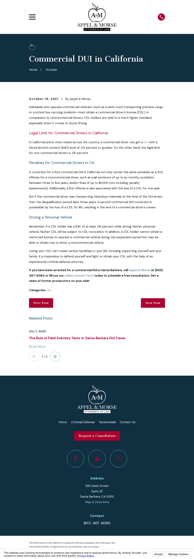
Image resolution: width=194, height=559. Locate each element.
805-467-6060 (97, 523)
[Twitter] (118, 458)
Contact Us (127, 422)
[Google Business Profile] (97, 458)
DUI (146, 142)
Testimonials (107, 422)
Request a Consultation (97, 436)
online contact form (79, 275)
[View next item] (55, 356)
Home (63, 422)
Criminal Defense (83, 422)
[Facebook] (75, 458)
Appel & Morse (139, 270)
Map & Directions (97, 502)
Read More (37, 346)
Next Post (152, 303)
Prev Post (41, 303)
